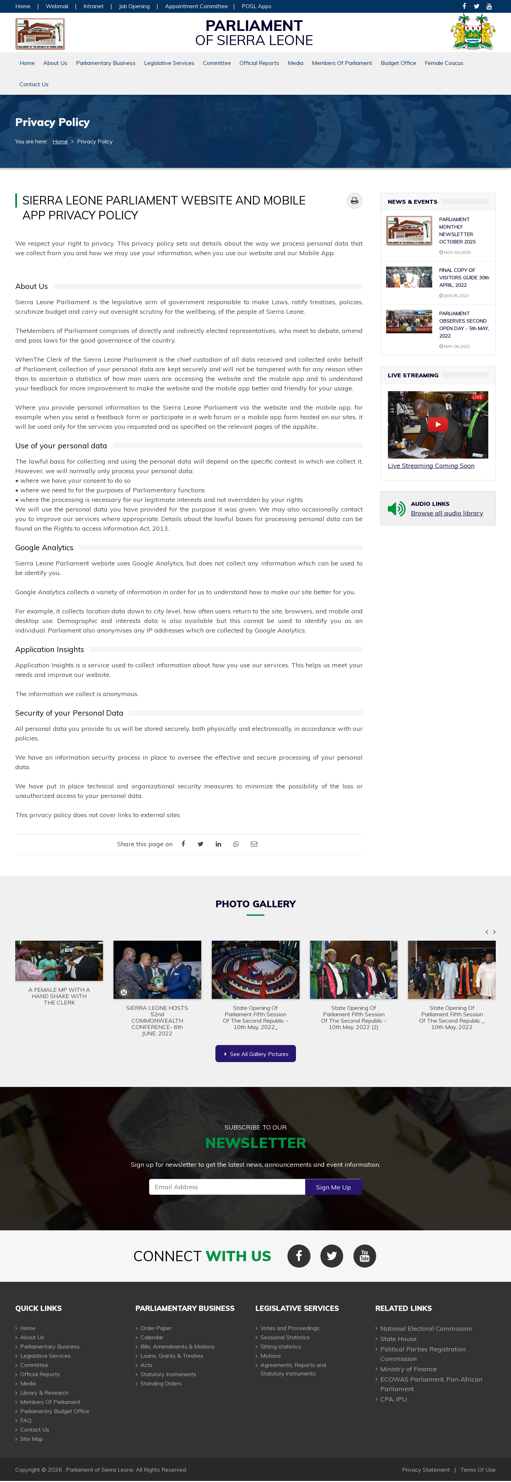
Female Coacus (444, 62)
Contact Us (34, 84)
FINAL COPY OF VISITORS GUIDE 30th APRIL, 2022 (464, 277)
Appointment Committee (196, 6)
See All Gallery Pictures (257, 1053)
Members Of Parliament (342, 62)
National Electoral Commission (426, 1329)
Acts (147, 1365)
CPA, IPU (393, 1400)
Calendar (152, 1338)
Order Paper (156, 1329)
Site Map (31, 1439)
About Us (55, 62)
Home (23, 6)
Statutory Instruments (168, 1375)
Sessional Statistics (285, 1338)
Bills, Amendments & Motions (178, 1347)
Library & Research (44, 1393)
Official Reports (259, 62)
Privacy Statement (426, 1470)
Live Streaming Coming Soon (431, 465)
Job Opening (134, 6)
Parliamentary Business (106, 62)
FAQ (26, 1421)
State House (398, 1340)
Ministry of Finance (408, 1370)
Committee (217, 62)
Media (295, 62)
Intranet (93, 6)
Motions (270, 1356)
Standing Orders (161, 1384)
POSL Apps (256, 6)
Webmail (57, 6)
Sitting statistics (280, 1347)
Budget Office (398, 62)
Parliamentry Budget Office (54, 1412)
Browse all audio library (447, 513)
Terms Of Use (478, 1470)
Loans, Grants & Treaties (172, 1356)
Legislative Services (169, 62)
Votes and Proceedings (289, 1329)
